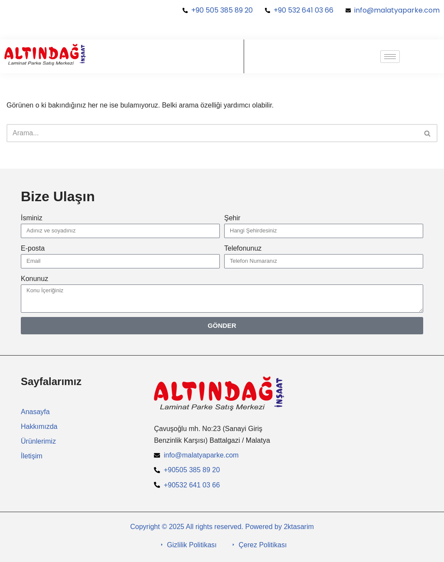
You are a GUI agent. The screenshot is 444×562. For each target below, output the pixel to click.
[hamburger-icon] (390, 56)
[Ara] (212, 133)
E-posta (33, 248)
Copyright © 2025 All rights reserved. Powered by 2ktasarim (222, 526)
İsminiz (31, 218)
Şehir (232, 218)
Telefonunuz (242, 248)
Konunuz (34, 278)
